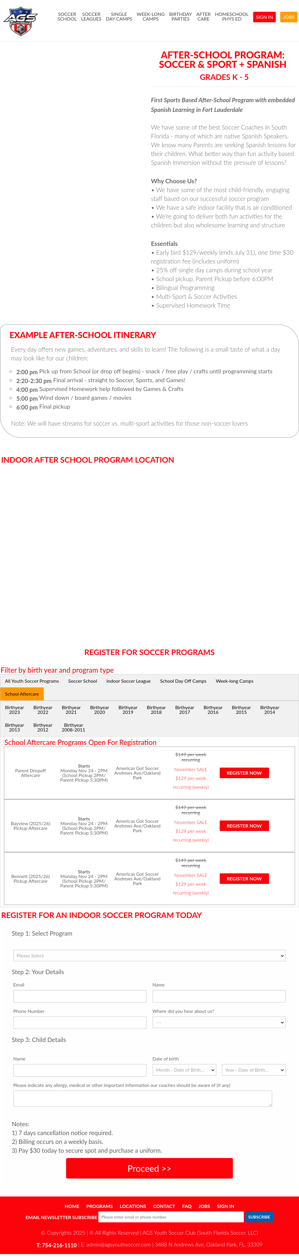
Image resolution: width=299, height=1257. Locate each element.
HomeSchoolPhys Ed (232, 16)
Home (72, 1206)
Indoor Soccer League (128, 681)
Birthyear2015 (241, 709)
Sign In (264, 17)
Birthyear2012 (43, 727)
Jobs (289, 17)
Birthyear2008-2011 (73, 727)
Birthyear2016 (213, 709)
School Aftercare (22, 694)
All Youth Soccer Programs (32, 681)
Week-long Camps (234, 681)
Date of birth (165, 1058)
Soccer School (82, 681)
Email (18, 984)
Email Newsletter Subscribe (61, 1217)
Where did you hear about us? (183, 1011)
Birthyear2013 (14, 727)
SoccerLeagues (91, 16)
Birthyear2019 (127, 709)
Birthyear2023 (14, 709)
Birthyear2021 (71, 709)
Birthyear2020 (99, 709)
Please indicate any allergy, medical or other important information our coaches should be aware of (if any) (121, 1085)
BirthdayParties (180, 16)
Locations (133, 1206)
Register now (244, 773)
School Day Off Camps (183, 681)
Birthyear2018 (156, 709)
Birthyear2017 (184, 709)
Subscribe (259, 1216)
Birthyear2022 (43, 709)
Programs (99, 1206)
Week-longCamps (151, 16)
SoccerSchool (67, 16)
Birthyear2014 (269, 709)
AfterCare (203, 16)
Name (158, 984)
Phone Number (28, 1011)
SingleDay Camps (119, 16)
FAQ (187, 1206)
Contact (164, 1206)
